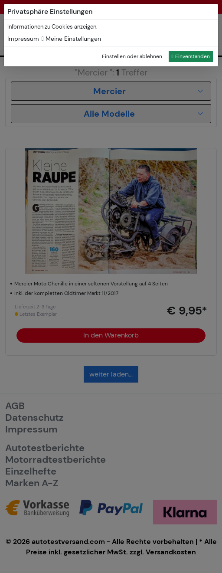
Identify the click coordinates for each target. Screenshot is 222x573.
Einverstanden (191, 56)
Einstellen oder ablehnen (132, 56)
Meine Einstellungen (71, 39)
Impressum (23, 39)
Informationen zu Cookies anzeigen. (52, 26)
